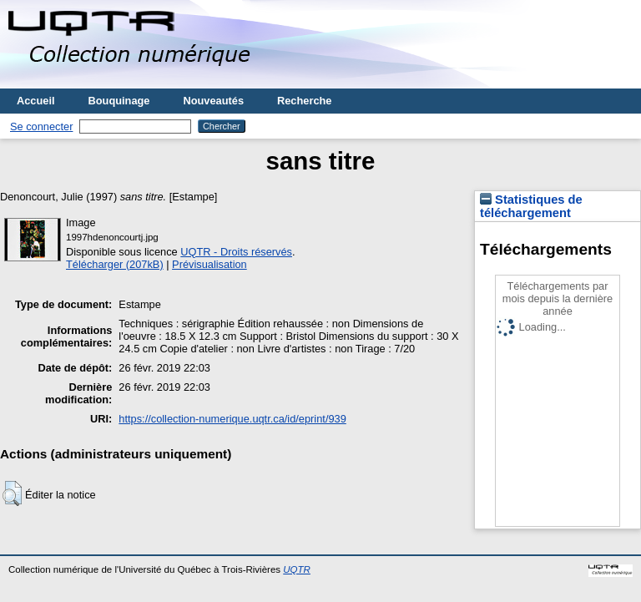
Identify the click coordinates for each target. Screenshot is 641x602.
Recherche (304, 100)
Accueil (36, 100)
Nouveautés (213, 100)
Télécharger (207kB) (115, 264)
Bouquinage (119, 100)
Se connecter (41, 126)
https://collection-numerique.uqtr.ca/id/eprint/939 (232, 418)
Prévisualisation (209, 264)
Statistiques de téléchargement (531, 206)
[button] (12, 493)
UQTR (296, 569)
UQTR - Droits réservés (236, 251)
